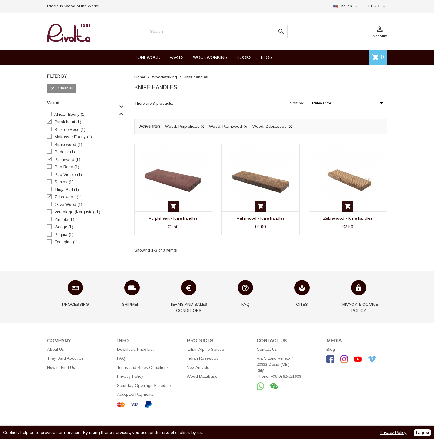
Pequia (64, 234)
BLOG (267, 57)
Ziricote (64, 219)
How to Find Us (61, 367)
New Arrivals (198, 367)
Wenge (64, 227)
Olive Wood (68, 204)
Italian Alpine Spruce (205, 349)
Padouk (65, 151)
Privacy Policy (130, 376)
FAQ (121, 358)
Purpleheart (68, 121)
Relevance (348, 103)
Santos (64, 182)
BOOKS (244, 57)
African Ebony (70, 114)
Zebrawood (68, 197)
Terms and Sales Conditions (143, 367)
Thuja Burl (67, 189)
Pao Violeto (68, 174)
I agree (422, 432)
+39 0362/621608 (285, 376)
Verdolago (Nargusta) (77, 212)
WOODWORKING (210, 57)
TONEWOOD (147, 57)
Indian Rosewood (203, 358)
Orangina (66, 242)
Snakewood (68, 144)
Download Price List (135, 349)
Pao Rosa (67, 167)
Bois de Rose (70, 129)
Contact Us (267, 349)
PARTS (177, 57)
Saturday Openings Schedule (144, 385)
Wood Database (202, 376)
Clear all (61, 88)
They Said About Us (65, 358)
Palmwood (67, 159)
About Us (55, 349)
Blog (330, 349)
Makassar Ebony (73, 136)
